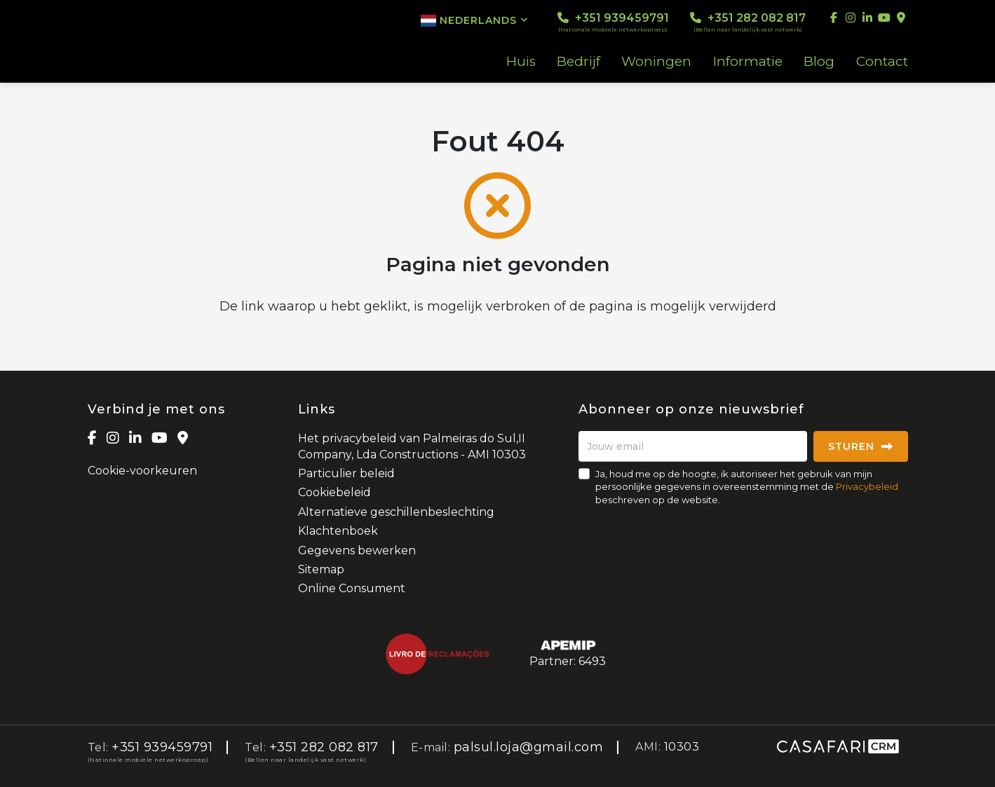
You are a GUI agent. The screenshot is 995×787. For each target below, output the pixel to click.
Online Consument (351, 588)
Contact (882, 61)
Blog (819, 61)
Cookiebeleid (334, 492)
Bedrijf (578, 61)
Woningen (656, 61)
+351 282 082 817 (748, 22)
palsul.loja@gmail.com (529, 747)
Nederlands (475, 20)
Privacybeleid (867, 486)
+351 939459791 (613, 22)
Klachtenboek (338, 531)
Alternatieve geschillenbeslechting (396, 512)
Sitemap (321, 569)
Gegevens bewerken (357, 550)
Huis (521, 61)
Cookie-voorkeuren (142, 470)
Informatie (748, 61)
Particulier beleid (346, 473)
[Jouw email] (692, 446)
